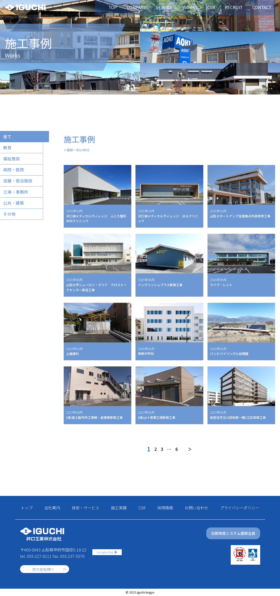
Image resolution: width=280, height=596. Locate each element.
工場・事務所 (17, 197)
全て (8, 137)
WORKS (197, 7)
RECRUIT (239, 7)
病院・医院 (15, 173)
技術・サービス (85, 508)
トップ (27, 508)
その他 (10, 221)
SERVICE (173, 7)
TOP (124, 7)
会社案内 (52, 508)
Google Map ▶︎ (107, 550)
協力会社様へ (43, 569)
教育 (8, 149)
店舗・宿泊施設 (19, 185)
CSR (217, 7)
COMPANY (147, 7)
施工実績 (119, 508)
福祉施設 (13, 161)
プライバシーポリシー (239, 508)
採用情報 (165, 508)
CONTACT (266, 7)
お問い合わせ (196, 508)
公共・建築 (15, 209)
